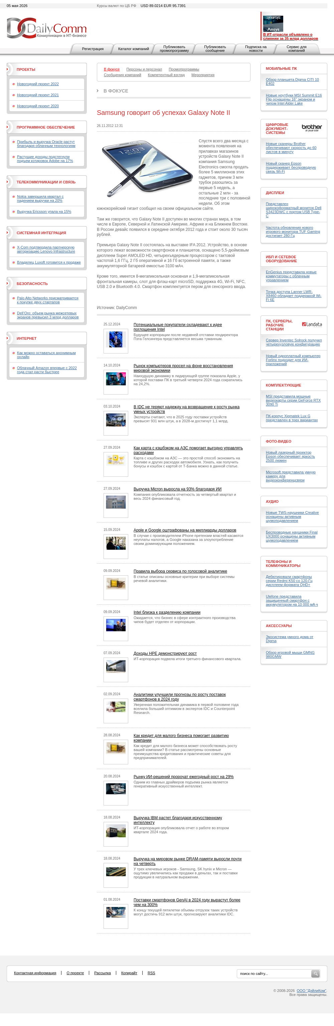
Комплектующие (283, 385)
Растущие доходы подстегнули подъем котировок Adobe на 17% (45, 159)
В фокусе (116, 91)
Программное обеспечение (46, 127)
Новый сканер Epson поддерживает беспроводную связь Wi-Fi (291, 167)
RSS (151, 973)
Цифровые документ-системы (277, 129)
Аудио (272, 501)
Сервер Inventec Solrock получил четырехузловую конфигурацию (294, 342)
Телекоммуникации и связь (46, 182)
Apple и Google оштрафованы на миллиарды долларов (185, 530)
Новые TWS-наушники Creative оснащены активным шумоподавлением (292, 516)
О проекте (75, 973)
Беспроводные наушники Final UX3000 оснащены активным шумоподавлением (292, 536)
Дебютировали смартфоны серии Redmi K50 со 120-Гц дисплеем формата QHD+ (289, 581)
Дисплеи (275, 193)
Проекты (26, 69)
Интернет (26, 338)
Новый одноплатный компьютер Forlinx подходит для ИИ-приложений (293, 360)
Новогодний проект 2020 (38, 106)
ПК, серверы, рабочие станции (279, 325)
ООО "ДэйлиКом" (311, 991)
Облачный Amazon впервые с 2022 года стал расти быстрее (47, 370)
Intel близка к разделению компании (167, 612)
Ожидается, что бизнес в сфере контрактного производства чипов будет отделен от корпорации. (184, 620)
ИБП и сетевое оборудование (281, 259)
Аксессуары (279, 626)
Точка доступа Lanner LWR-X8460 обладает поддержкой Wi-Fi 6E (294, 296)
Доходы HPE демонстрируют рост (165, 653)
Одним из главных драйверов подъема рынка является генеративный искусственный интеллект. (181, 784)
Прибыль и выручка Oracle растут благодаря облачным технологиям (46, 144)
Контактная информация (35, 973)
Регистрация (93, 49)
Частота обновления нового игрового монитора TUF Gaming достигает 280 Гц (293, 232)
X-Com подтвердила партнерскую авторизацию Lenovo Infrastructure (46, 249)
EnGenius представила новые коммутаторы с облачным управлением (291, 276)
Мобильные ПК (281, 68)
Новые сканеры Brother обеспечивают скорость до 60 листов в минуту (291, 148)
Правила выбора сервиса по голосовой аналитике (180, 571)
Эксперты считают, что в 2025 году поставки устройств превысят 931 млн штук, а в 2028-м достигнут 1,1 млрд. (181, 419)
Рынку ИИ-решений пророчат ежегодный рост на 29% (184, 776)
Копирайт (129, 973)
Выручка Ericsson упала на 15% (44, 211)
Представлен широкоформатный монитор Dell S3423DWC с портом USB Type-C (293, 210)
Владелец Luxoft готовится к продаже (49, 262)
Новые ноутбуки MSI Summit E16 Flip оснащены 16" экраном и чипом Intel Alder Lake (294, 99)
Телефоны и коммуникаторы (283, 564)
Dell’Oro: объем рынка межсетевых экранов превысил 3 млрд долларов (48, 315)
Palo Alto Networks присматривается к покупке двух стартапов (47, 300)
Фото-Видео (278, 441)
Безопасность (32, 284)
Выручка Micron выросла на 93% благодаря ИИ (177, 489)
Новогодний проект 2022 (38, 84)
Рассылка (102, 973)
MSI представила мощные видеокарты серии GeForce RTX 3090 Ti (293, 400)
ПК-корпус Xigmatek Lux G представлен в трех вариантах (292, 418)
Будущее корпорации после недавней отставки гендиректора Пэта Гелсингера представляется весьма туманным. (186, 337)
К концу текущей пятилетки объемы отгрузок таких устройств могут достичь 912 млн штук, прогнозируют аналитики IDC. (186, 912)
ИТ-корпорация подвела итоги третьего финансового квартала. (187, 659)
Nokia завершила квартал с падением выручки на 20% (40, 198)
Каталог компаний (133, 49)
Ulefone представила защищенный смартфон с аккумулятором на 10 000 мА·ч (292, 600)
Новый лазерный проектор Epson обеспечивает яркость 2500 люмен (290, 456)
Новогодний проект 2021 (38, 95)
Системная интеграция (41, 233)
